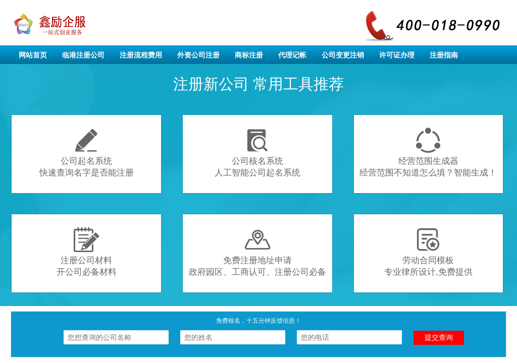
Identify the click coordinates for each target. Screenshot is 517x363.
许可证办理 (397, 55)
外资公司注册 (198, 55)
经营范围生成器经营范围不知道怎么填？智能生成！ (428, 152)
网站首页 (33, 55)
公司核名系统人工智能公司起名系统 (257, 152)
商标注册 (249, 55)
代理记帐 (292, 55)
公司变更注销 (343, 55)
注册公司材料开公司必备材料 (87, 252)
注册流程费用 (141, 55)
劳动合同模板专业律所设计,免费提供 (428, 252)
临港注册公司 (83, 55)
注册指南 (444, 55)
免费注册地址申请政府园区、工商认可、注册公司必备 (257, 252)
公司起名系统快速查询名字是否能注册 (86, 152)
